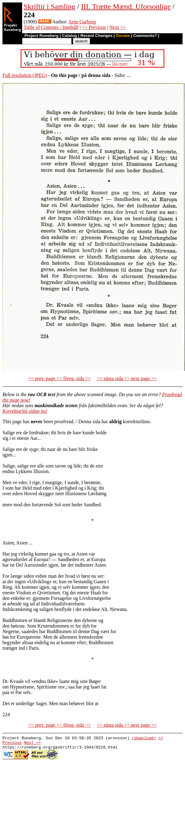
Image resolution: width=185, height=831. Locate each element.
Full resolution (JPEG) (24, 75)
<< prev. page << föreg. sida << (59, 378)
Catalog (69, 35)
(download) (144, 738)
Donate (123, 35)
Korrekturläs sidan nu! (24, 411)
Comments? (145, 35)
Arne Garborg (82, 21)
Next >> (117, 27)
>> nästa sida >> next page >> (127, 378)
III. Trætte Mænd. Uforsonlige (126, 6)
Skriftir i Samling (49, 6)
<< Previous (94, 27)
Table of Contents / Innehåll (51, 27)
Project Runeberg (41, 35)
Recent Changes (96, 35)
